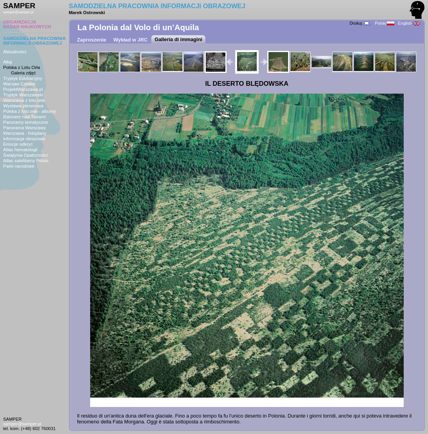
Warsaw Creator (19, 83)
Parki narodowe (18, 166)
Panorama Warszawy (24, 127)
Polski (384, 23)
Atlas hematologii (20, 149)
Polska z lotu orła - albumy (29, 111)
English (409, 23)
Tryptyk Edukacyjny (22, 78)
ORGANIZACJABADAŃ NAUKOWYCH (27, 24)
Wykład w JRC (130, 40)
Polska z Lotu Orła (21, 67)
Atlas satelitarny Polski (25, 160)
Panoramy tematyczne (25, 122)
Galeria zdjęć (23, 73)
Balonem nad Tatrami (24, 116)
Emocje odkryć (18, 144)
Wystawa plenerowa (23, 105)
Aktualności (14, 51)
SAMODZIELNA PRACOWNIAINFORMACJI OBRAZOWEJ (34, 40)
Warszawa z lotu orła (24, 100)
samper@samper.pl (18, 12)
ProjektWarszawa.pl (23, 89)
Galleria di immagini (178, 39)
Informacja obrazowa (24, 138)
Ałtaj (7, 62)
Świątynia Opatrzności (25, 155)
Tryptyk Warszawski (23, 94)
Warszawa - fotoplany (24, 133)
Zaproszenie (92, 40)
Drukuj (360, 23)
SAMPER (19, 6)
